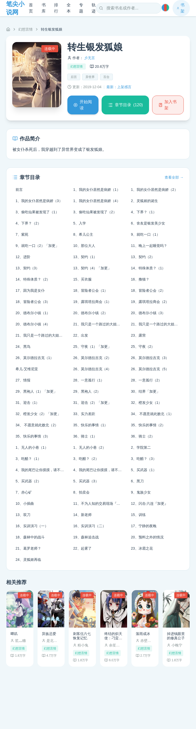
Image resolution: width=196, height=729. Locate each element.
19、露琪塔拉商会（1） (92, 302)
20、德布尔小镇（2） (90, 313)
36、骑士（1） (85, 436)
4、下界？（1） (143, 212)
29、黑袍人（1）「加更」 (36, 391)
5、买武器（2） (28, 481)
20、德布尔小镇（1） (33, 313)
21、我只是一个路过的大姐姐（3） (42, 335)
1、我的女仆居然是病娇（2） (154, 190)
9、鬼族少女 (141, 492)
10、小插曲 (25, 503)
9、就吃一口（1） (145, 234)
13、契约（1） (85, 257)
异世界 (90, 77)
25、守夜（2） (143, 346)
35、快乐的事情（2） (148, 425)
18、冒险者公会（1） (90, 290)
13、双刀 (23, 515)
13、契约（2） (143, 257)
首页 (31, 8)
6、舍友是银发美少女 (148, 223)
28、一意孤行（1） (88, 380)
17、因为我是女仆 (30, 290)
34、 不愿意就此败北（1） (152, 414)
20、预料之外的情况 (147, 537)
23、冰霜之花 (142, 548)
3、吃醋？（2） (86, 459)
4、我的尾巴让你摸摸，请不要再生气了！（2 (99, 470)
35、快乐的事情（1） (90, 425)
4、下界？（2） (28, 223)
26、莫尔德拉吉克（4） (92, 369)
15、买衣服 (82, 279)
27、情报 (23, 380)
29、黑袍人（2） (87, 391)
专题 (81, 8)
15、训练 (138, 515)
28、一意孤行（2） (146, 380)
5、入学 (79, 223)
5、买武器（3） (86, 481)
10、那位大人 (84, 246)
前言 (19, 190)
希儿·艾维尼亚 (27, 369)
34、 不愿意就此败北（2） (37, 425)
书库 (44, 8)
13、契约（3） (27, 268)
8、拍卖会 (81, 492)
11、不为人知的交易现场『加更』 (99, 503)
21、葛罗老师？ (28, 548)
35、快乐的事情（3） (33, 436)
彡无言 (89, 58)
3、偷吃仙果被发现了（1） (37, 212)
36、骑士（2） (143, 436)
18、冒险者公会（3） (33, 302)
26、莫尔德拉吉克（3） (150, 358)
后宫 (74, 77)
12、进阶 (23, 257)
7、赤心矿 (24, 492)
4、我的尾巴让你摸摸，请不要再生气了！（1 (42, 470)
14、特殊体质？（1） (148, 268)
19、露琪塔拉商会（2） (150, 302)
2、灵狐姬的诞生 (144, 201)
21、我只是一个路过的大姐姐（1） (99, 324)
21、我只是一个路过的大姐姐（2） (157, 324)
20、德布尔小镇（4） (33, 324)
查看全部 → (174, 177)
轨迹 (94, 8)
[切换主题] (165, 8)
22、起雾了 (82, 548)
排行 (56, 8)
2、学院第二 (141, 447)
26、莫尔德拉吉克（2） (92, 358)
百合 (106, 77)
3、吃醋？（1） (28, 459)
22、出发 (80, 335)
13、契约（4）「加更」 (92, 268)
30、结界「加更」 (145, 391)
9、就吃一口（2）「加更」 (37, 246)
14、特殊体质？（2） (33, 279)
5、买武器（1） (143, 470)
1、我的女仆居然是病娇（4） (96, 201)
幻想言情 (25, 29)
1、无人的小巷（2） (89, 447)
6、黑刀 (137, 481)
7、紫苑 (22, 234)
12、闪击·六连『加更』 (149, 503)
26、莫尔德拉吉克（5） (150, 369)
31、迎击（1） (27, 403)
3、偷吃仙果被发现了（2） (95, 212)
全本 (69, 8)
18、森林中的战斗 (30, 537)
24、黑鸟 (23, 346)
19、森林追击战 (86, 537)
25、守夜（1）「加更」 (92, 346)
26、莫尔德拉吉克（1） (35, 358)
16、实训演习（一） (32, 526)
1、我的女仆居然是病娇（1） (96, 190)
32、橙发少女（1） (146, 403)
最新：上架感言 (118, 87)
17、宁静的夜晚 (143, 526)
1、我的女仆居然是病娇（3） (39, 201)
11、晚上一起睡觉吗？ (149, 246)
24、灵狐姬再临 (28, 560)
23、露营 (138, 335)
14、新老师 (82, 515)
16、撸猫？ (140, 279)
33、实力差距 (84, 414)
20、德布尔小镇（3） (148, 313)
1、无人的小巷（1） (32, 447)
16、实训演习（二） (89, 526)
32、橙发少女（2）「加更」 (38, 414)
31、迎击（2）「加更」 (92, 403)
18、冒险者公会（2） (148, 290)
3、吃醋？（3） (143, 459)
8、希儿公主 (83, 234)
